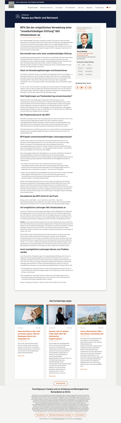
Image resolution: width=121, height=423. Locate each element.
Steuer (89, 64)
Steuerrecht (89, 68)
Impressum (79, 418)
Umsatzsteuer (88, 71)
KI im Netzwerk (70, 7)
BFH (84, 64)
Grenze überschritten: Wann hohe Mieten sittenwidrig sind (91, 332)
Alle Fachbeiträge (60, 383)
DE (109, 7)
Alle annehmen (80, 415)
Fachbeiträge (99, 7)
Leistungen (59, 7)
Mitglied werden (33, 7)
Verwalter (80, 74)
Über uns (81, 7)
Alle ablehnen (41, 415)
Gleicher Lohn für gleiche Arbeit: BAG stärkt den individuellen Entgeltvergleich (59, 335)
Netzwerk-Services (46, 7)
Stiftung (80, 71)
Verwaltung (88, 74)
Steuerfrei (80, 68)
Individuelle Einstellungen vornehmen (60, 415)
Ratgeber (89, 7)
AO (79, 64)
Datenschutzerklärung (59, 418)
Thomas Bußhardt (82, 51)
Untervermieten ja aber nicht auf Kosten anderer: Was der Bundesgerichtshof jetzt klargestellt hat (29, 335)
